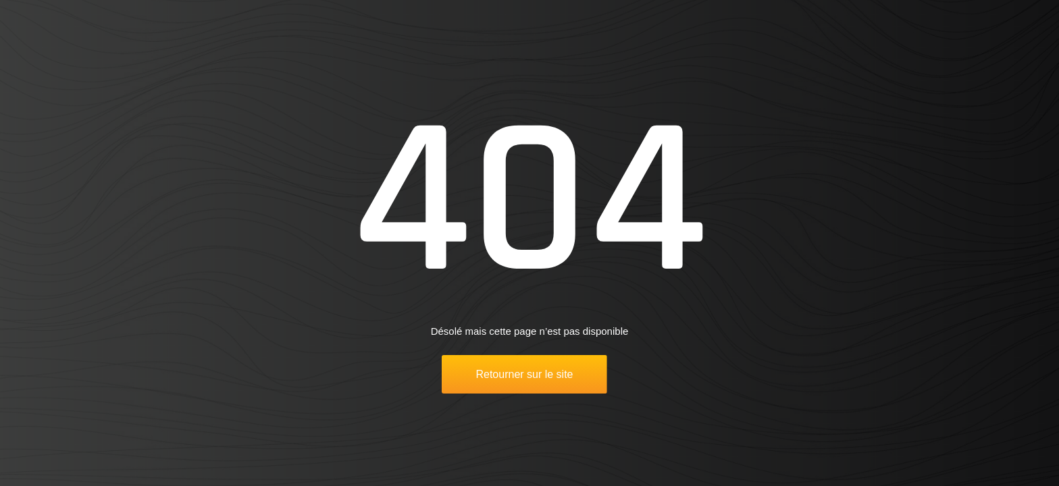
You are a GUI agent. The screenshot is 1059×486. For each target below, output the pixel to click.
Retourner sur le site (524, 374)
